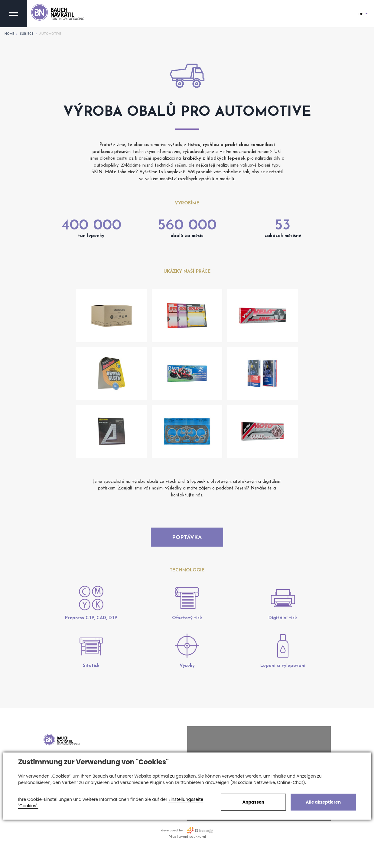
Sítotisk (91, 666)
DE (363, 14)
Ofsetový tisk (187, 618)
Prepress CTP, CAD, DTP (91, 618)
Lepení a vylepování (282, 666)
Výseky (187, 666)
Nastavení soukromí (187, 836)
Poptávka (187, 538)
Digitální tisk (282, 618)
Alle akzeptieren (323, 802)
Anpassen (253, 802)
